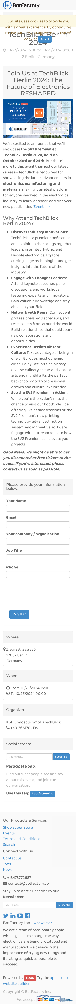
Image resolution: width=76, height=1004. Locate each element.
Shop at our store (18, 827)
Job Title (14, 550)
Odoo (30, 978)
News (8, 869)
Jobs (7, 864)
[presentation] (37, 594)
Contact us (12, 858)
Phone (12, 567)
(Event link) (42, 206)
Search (9, 844)
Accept (45, 39)
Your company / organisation (32, 534)
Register (19, 614)
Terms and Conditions (22, 839)
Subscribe (61, 757)
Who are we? (42, 923)
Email (11, 517)
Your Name (16, 501)
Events (9, 833)
